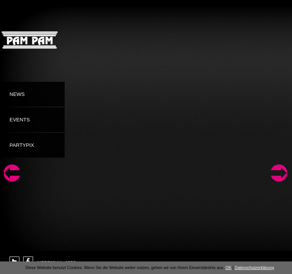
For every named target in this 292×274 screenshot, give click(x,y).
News (17, 94)
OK (228, 267)
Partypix (22, 145)
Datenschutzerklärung (254, 267)
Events (20, 120)
